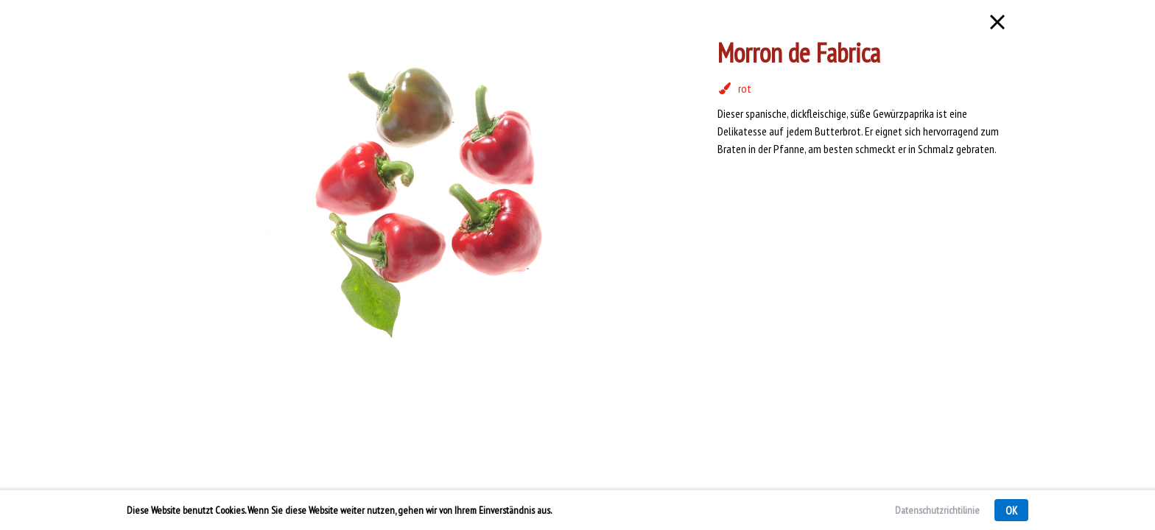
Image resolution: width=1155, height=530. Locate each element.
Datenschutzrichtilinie (937, 510)
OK (1011, 510)
